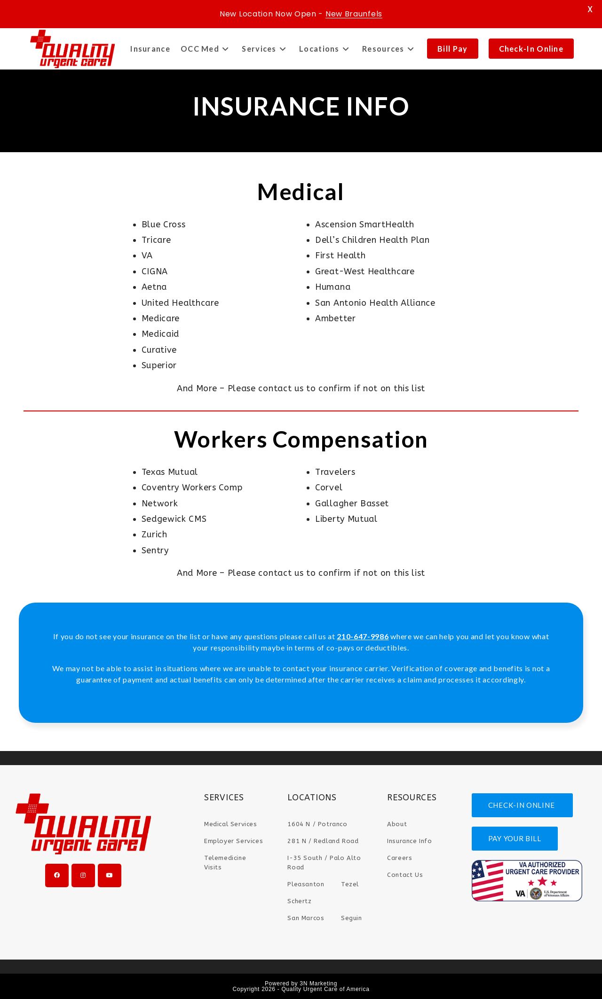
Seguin (351, 918)
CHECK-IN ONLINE (522, 805)
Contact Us (405, 874)
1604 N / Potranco (317, 824)
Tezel (350, 884)
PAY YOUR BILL (514, 838)
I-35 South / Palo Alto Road (324, 862)
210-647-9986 (362, 636)
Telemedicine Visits (225, 862)
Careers (399, 857)
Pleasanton (305, 884)
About (397, 824)
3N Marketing (318, 983)
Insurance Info (409, 840)
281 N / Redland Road (322, 840)
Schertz (299, 901)
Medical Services (230, 824)
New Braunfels (353, 13)
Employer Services (233, 840)
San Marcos (305, 918)
